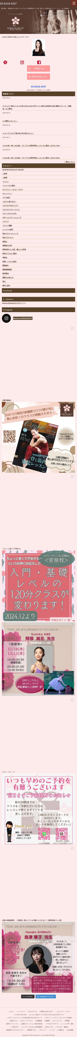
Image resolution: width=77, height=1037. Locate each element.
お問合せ (61, 1030)
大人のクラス (32, 1011)
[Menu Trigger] (74, 3)
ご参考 (4, 174)
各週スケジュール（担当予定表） (32, 1024)
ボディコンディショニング (11, 217)
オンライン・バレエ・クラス (12, 189)
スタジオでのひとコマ (10, 205)
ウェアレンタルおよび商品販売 (32, 1027)
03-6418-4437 (8, 3)
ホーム (12, 1011)
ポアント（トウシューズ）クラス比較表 (59, 1018)
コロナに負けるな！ (9, 201)
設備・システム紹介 (9, 261)
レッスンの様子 (7, 229)
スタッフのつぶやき (9, 213)
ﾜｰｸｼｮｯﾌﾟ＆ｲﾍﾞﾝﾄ (52, 1024)
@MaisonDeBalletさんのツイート (14, 303)
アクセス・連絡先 (62, 1027)
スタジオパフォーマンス (11, 209)
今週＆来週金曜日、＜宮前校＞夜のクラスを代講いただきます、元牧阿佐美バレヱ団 (38, 956)
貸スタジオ (49, 1027)
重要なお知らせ (7, 277)
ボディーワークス (27, 1021)
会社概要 (70, 1030)
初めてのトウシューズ (10, 233)
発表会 (4, 257)
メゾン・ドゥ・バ (38, 807)
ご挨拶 (4, 177)
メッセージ (21, 1011)
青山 (4, 281)
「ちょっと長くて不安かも (38, 584)
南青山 (4, 241)
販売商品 (5, 273)
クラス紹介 (6, 197)
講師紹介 (5, 265)
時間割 (67, 1021)
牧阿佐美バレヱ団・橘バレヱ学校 (14, 249)
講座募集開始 (7, 269)
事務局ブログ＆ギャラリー (15, 1030)
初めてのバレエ (7, 237)
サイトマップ (57, 1021)
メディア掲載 (7, 225)
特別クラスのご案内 (9, 253)
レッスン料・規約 (68, 1024)
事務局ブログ (32, 1030)
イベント (5, 182)
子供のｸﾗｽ (15, 1027)
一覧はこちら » (69, 162)
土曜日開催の (38, 436)
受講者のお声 (7, 245)
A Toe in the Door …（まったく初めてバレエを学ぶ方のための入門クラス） (40, 1014)
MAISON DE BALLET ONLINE (13, 169)
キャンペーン (7, 193)
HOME (4, 37)
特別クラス (14, 1021)
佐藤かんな (17, 37)
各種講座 (39, 1021)
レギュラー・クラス (63, 1011)
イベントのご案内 (8, 185)
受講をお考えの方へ (47, 1011)
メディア (5, 221)
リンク (52, 1030)
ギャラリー (43, 1030)
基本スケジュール (12, 1024)
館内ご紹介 (6, 285)
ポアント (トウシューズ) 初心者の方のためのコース (25, 1018)
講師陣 (9, 37)
